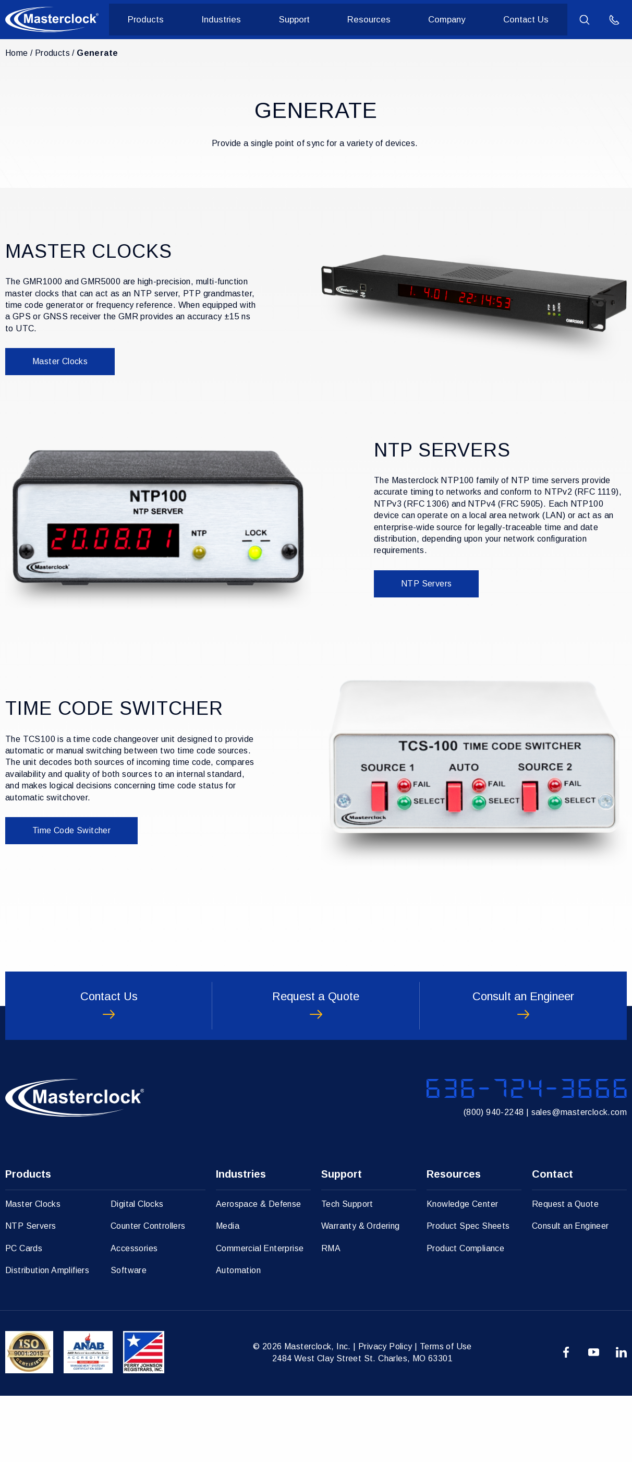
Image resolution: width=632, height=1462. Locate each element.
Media (227, 1292)
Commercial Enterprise (259, 1314)
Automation (238, 1336)
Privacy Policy (385, 1412)
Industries (237, 20)
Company (451, 20)
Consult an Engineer (570, 1292)
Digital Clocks (137, 1270)
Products (165, 20)
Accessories (134, 1314)
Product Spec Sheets (468, 1292)
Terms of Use (446, 1412)
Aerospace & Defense (258, 1270)
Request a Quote (565, 1270)
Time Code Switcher (71, 830)
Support (306, 20)
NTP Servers (426, 583)
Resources (376, 20)
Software (129, 1336)
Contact (552, 1240)
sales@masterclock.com (579, 1174)
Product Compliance (465, 1314)
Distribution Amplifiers (47, 1336)
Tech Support (347, 1270)
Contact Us (527, 20)
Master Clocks (60, 361)
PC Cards (23, 1314)
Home (16, 53)
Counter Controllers (148, 1292)
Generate (97, 53)
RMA (331, 1314)
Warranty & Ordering (360, 1292)
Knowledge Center (462, 1270)
